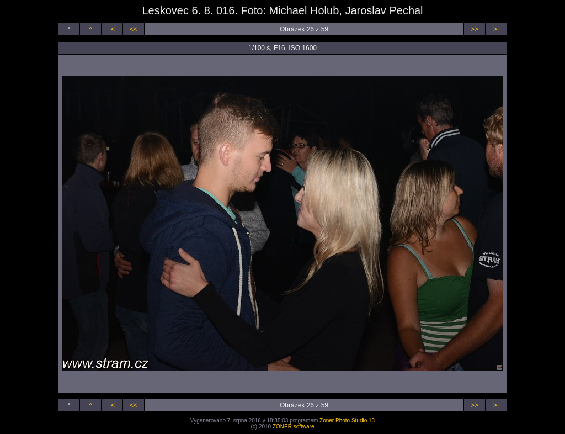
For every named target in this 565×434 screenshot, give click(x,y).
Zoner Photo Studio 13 (347, 420)
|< (112, 29)
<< (133, 29)
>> (474, 29)
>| (496, 29)
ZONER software (294, 427)
